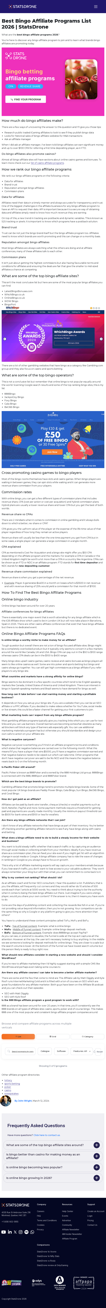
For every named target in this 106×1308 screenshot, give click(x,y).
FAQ (39, 1216)
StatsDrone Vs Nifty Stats (48, 1256)
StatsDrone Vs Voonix (46, 1251)
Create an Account (95, 1211)
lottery (8, 1080)
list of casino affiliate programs (47, 163)
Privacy (40, 1229)
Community (67, 1225)
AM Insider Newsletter (72, 1234)
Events (65, 1216)
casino (7, 1090)
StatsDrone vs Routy (46, 1261)
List (18, 1037)
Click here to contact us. (47, 1135)
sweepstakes (11, 1093)
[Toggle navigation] (95, 7)
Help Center (67, 1211)
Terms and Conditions (47, 1220)
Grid (53, 1037)
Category (87, 1037)
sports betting (12, 1083)
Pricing (90, 1220)
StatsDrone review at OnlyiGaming (52, 1265)
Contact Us (92, 1225)
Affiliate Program (69, 1238)
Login (89, 1216)
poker (7, 1087)
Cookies (40, 1225)
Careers (40, 1211)
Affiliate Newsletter (70, 1229)
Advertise (66, 1220)
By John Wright (23, 1101)
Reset (98, 1051)
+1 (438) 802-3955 (10, 1221)
